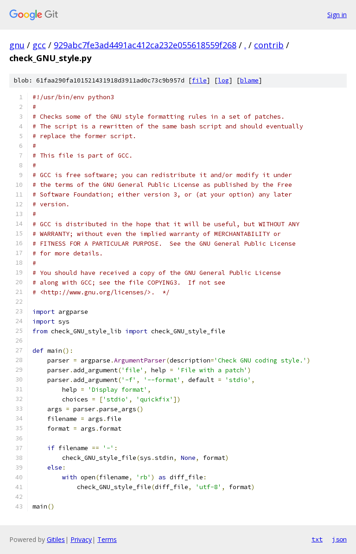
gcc (39, 45)
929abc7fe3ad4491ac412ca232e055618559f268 (145, 45)
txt (317, 539)
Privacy (81, 539)
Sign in (337, 14)
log (223, 80)
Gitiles (56, 539)
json (339, 539)
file (199, 80)
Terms (107, 539)
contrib (269, 45)
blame (249, 80)
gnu (17, 45)
